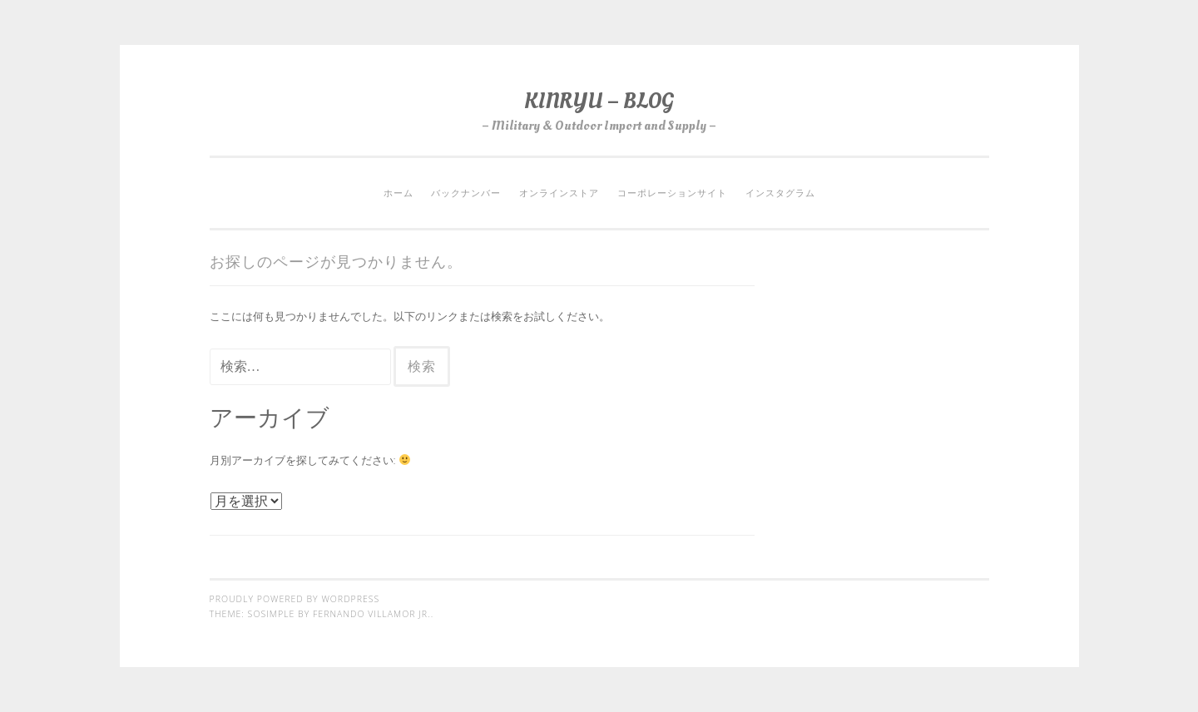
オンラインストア (559, 193)
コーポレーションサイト (672, 193)
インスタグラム (780, 193)
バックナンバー (466, 193)
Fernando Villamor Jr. (372, 614)
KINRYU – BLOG (599, 101)
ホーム (398, 193)
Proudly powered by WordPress (295, 599)
